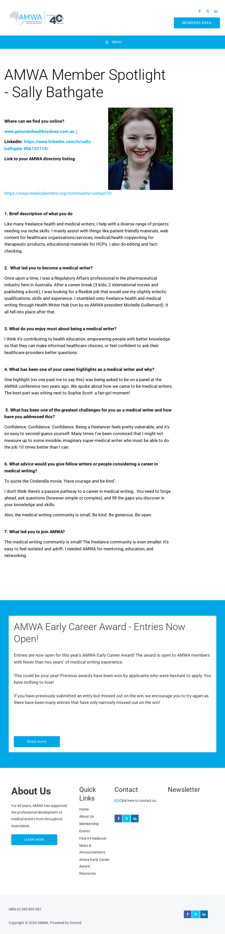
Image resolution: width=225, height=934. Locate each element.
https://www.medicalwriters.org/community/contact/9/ (58, 193)
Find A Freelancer (93, 838)
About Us (86, 816)
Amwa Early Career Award (94, 863)
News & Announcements (92, 849)
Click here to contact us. (136, 801)
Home (84, 809)
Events (84, 831)
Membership (89, 824)
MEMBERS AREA (191, 20)
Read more (24, 739)
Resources (87, 873)
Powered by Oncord (65, 923)
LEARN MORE (22, 838)
